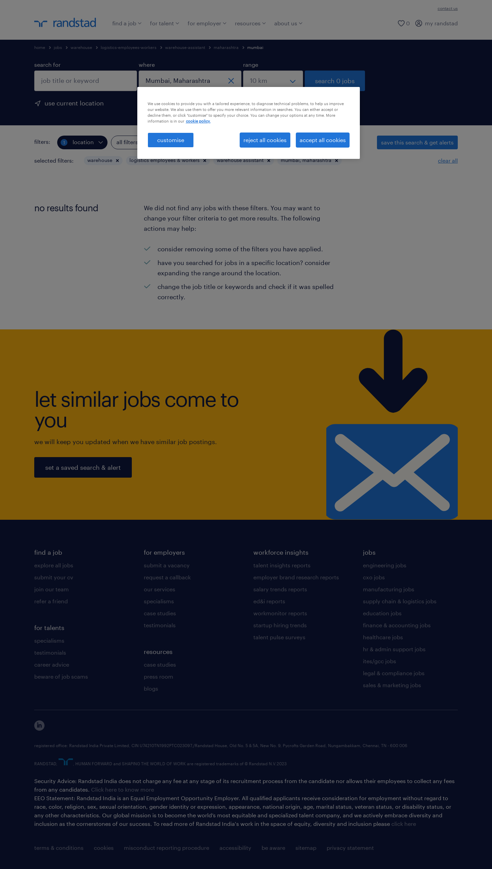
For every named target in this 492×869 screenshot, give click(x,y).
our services (159, 589)
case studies (160, 613)
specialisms (49, 640)
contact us (448, 8)
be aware (273, 847)
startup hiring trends (280, 625)
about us (288, 23)
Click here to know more (122, 789)
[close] (231, 80)
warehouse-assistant (185, 47)
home (39, 47)
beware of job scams (61, 676)
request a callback (167, 577)
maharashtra (226, 47)
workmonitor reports (280, 613)
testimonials (50, 652)
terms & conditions (59, 847)
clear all (448, 160)
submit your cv (53, 577)
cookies (104, 847)
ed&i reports (269, 601)
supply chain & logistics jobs (400, 601)
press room (158, 676)
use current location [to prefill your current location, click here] (74, 103)
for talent (164, 23)
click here (403, 823)
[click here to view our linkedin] (39, 728)
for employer (207, 23)
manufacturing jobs (388, 589)
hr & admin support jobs (394, 649)
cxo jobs (374, 577)
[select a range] (273, 81)
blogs (151, 688)
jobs (58, 47)
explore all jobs (53, 565)
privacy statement (350, 847)
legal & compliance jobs (394, 673)
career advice (51, 664)
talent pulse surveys (279, 637)
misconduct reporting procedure (166, 847)
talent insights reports (282, 565)
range (250, 64)
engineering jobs (384, 565)
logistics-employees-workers (128, 47)
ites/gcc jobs (379, 661)
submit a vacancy (167, 565)
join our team (51, 589)
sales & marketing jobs (392, 685)
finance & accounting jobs (397, 625)
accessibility (235, 847)
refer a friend (51, 601)
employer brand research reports (296, 577)
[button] (117, 160)
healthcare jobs (383, 637)
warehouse (81, 47)
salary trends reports (280, 589)
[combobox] (85, 81)
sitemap (305, 847)
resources (250, 23)
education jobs (382, 613)
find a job (127, 23)
